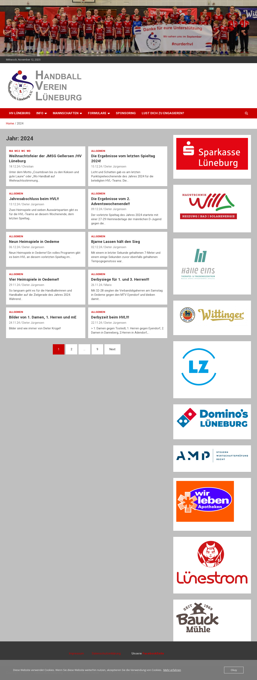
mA (11, 151)
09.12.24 (96, 209)
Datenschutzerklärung (106, 653)
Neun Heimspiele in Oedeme (34, 241)
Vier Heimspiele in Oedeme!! (34, 279)
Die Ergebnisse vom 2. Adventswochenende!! (110, 201)
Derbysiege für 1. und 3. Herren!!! (120, 279)
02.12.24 (96, 247)
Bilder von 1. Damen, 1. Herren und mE (42, 317)
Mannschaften (66, 113)
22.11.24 (96, 322)
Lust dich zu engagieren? (163, 113)
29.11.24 (14, 285)
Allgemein (98, 151)
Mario (108, 285)
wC (23, 151)
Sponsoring (126, 113)
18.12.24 (14, 166)
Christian (28, 166)
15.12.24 (96, 166)
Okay (234, 670)
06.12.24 (14, 247)
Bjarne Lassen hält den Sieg (116, 241)
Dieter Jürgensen (115, 166)
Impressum (80, 653)
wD (29, 151)
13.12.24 (14, 204)
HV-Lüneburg (19, 113)
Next (112, 349)
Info (39, 113)
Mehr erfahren (172, 670)
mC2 (17, 151)
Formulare (97, 113)
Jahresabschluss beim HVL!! (34, 198)
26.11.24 (96, 285)
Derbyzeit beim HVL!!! (110, 317)
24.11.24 (14, 322)
